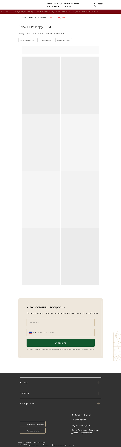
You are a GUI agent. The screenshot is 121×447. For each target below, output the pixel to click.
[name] (61, 322)
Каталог (42, 18)
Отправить (60, 343)
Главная (32, 18)
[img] (30, 5)
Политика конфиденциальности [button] (53, 445)
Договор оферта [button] (70, 445)
